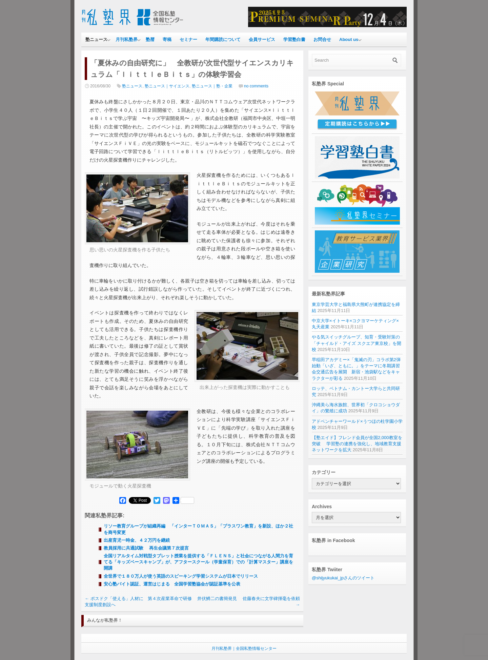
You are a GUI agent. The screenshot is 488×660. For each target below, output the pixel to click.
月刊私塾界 (127, 39)
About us (348, 39)
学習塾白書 (294, 39)
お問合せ (322, 39)
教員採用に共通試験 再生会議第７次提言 (146, 548)
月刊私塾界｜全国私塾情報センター (244, 648)
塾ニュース (96, 39)
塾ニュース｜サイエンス (167, 86)
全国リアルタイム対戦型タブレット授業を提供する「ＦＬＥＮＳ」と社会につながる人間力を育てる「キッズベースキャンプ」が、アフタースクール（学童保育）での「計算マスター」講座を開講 (198, 562)
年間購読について (223, 39)
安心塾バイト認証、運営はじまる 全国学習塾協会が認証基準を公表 (172, 583)
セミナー (188, 39)
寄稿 (167, 39)
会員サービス (262, 39)
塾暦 (150, 39)
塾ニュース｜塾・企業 (212, 86)
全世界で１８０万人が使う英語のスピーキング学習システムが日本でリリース (181, 576)
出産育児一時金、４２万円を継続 (137, 540)
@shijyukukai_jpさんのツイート (343, 577)
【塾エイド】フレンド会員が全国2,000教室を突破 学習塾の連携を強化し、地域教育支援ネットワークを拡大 (357, 443)
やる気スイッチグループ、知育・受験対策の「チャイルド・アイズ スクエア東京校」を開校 (356, 343)
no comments (256, 86)
